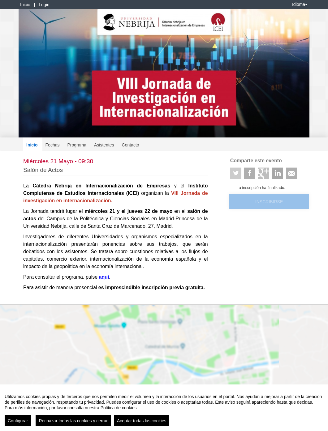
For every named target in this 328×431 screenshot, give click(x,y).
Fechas (52, 144)
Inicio (25, 4)
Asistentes (104, 144)
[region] (164, 407)
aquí (104, 277)
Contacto (130, 144)
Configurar (18, 420)
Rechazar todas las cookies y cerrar (73, 420)
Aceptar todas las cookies (141, 420)
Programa (76, 144)
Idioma (300, 4)
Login (44, 4)
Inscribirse (269, 201)
